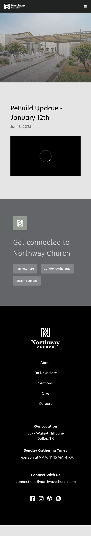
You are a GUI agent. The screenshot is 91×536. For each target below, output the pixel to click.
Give (45, 393)
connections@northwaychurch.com (46, 481)
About (45, 362)
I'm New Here (45, 372)
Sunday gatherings (57, 269)
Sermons (45, 383)
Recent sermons (26, 281)
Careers (45, 403)
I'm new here (25, 269)
